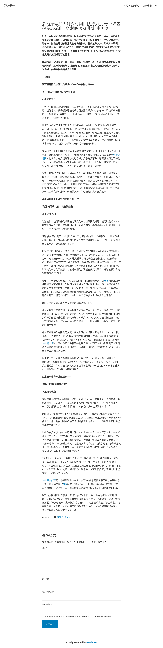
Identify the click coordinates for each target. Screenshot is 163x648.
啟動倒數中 (9, 5)
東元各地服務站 (132, 5)
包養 (106, 280)
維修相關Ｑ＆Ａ (151, 5)
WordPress (91, 642)
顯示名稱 (46, 579)
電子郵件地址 (48, 592)
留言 (44, 548)
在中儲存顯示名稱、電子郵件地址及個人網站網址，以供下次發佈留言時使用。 (78, 616)
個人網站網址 (47, 604)
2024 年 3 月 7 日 (63, 517)
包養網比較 (47, 343)
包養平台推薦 (49, 480)
